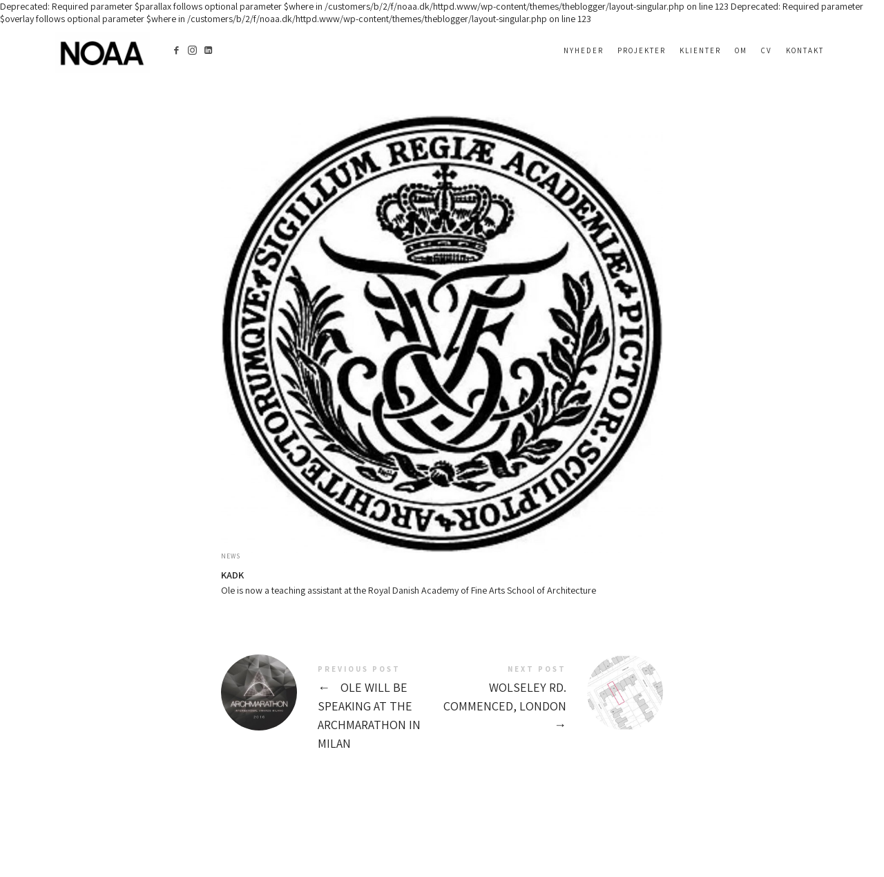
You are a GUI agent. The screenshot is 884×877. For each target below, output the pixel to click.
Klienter (700, 50)
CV (766, 50)
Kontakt (805, 50)
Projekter (641, 50)
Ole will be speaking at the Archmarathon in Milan (331, 709)
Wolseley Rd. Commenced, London (552, 700)
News (230, 556)
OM (741, 50)
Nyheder (584, 50)
